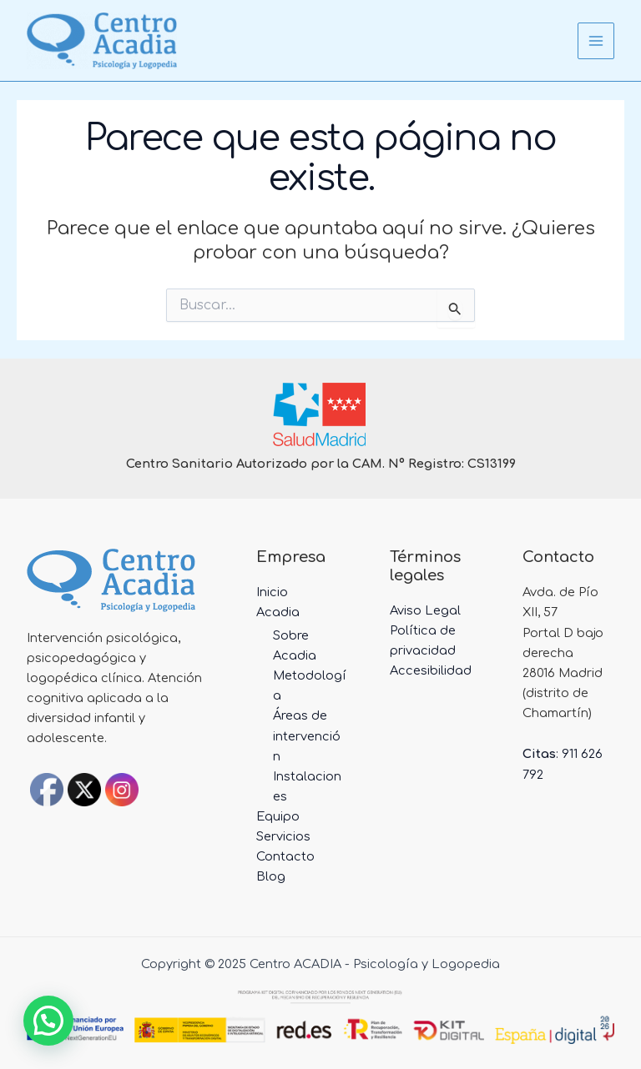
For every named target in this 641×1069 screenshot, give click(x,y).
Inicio (272, 592)
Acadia (278, 612)
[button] (48, 1021)
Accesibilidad (431, 670)
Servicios (283, 836)
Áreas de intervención (307, 735)
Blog (270, 876)
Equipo (278, 816)
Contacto (285, 856)
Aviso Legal (425, 610)
